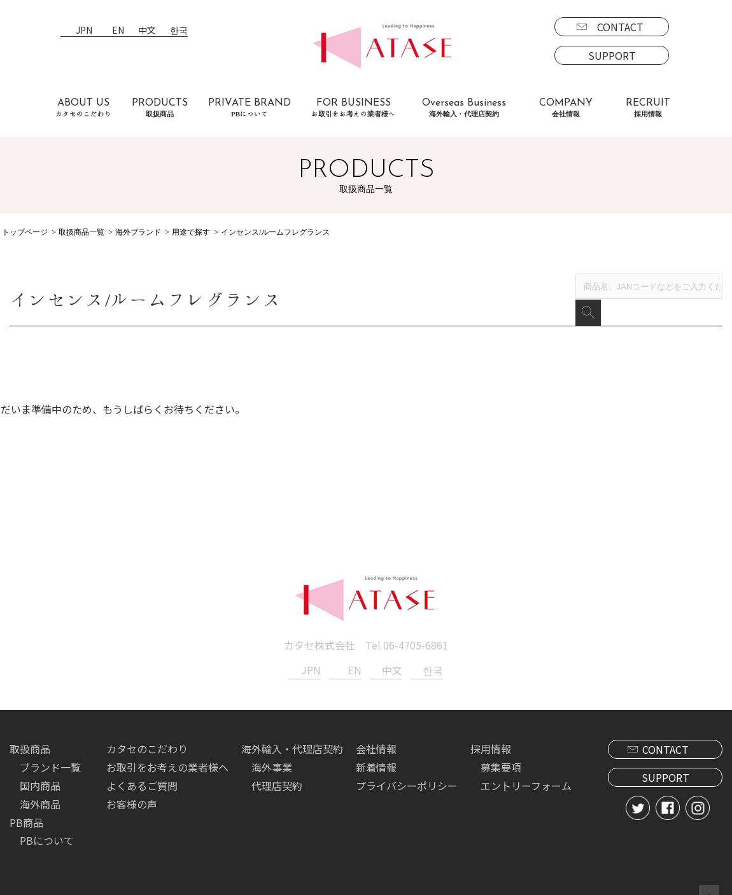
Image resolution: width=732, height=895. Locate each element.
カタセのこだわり (147, 731)
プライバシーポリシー (407, 767)
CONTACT (620, 26)
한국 (179, 30)
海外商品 (40, 786)
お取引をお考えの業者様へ (167, 749)
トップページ (25, 232)
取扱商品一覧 (81, 232)
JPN (84, 30)
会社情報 (376, 731)
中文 (147, 30)
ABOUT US (83, 108)
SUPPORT (612, 55)
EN (118, 30)
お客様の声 (131, 786)
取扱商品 (30, 731)
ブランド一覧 (50, 749)
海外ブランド (138, 232)
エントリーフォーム (526, 767)
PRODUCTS (160, 108)
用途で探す (191, 232)
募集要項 (501, 749)
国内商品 (40, 767)
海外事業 (271, 749)
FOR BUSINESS (353, 108)
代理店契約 (276, 767)
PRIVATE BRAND (249, 108)
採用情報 (490, 731)
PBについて (47, 822)
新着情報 (376, 749)
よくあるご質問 (142, 767)
